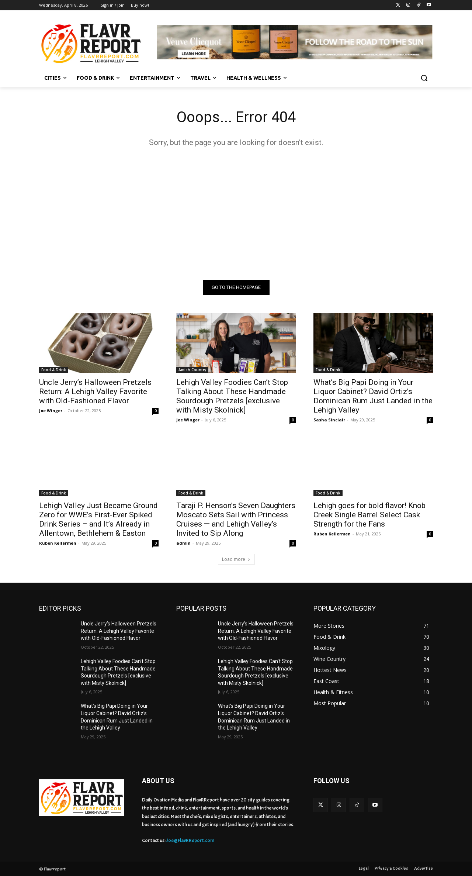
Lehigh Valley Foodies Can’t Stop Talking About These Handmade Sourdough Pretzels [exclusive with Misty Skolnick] (232, 396)
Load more (236, 559)
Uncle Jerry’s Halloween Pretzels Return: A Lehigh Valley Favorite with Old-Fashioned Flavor (95, 391)
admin (183, 543)
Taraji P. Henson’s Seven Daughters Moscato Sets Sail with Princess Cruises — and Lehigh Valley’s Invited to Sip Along (235, 519)
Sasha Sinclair (329, 420)
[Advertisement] (236, 213)
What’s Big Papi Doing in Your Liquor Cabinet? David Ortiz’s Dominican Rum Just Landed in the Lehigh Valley (373, 396)
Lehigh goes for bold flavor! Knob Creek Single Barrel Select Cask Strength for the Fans (369, 514)
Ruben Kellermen (57, 543)
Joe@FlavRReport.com (190, 840)
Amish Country (192, 369)
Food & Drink (53, 369)
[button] (424, 78)
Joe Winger (50, 410)
